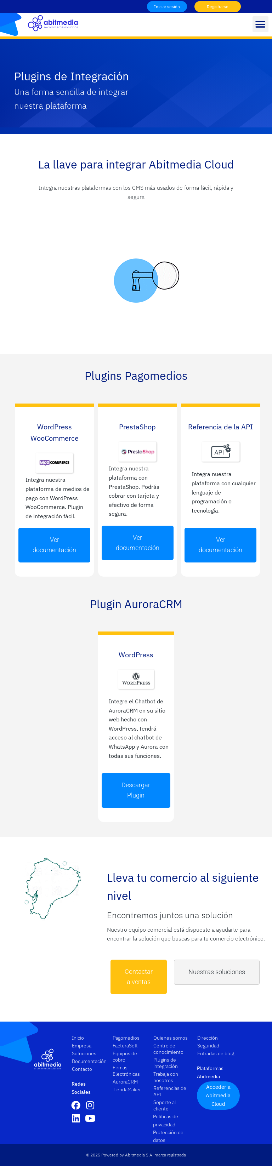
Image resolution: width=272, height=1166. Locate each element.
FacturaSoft (125, 1045)
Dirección (207, 1038)
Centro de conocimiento (168, 1048)
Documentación (88, 1061)
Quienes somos (170, 1038)
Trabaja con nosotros (165, 1077)
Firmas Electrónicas (126, 1070)
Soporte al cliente (164, 1105)
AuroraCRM (125, 1082)
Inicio (78, 1038)
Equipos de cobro (125, 1056)
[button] (260, 24)
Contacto (82, 1069)
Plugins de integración (165, 1063)
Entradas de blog (215, 1053)
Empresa (83, 1045)
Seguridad (208, 1045)
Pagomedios (126, 1038)
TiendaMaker (127, 1089)
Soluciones (86, 1053)
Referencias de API (169, 1091)
